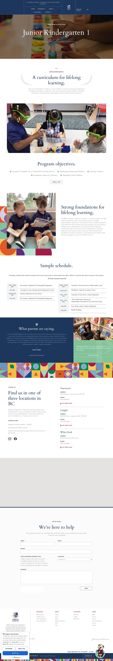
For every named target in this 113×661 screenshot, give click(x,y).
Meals (56, 616)
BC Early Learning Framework (57, 278)
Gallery (57, 614)
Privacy (94, 623)
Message (23, 569)
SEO (103, 639)
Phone (23, 549)
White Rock (76, 619)
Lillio (56, 625)
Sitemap (94, 625)
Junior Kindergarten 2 (41, 621)
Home (36, 7)
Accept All (15, 653)
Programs (45, 7)
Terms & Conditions (97, 621)
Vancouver (76, 614)
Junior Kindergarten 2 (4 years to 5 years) (35, 565)
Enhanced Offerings (60, 621)
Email (60, 541)
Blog (93, 614)
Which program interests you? (31, 556)
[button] (31, 355)
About (55, 7)
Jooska (107, 639)
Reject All (21, 649)
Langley (75, 616)
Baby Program (40, 614)
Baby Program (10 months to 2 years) (33, 559)
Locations (65, 7)
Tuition (56, 619)
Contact (75, 7)
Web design (96, 639)
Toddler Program (40, 616)
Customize (8, 649)
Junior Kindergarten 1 (41, 619)
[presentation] (32, 590)
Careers (94, 619)
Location (61, 556)
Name (22, 541)
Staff (56, 623)
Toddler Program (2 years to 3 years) (33, 561)
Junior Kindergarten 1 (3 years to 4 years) (34, 563)
